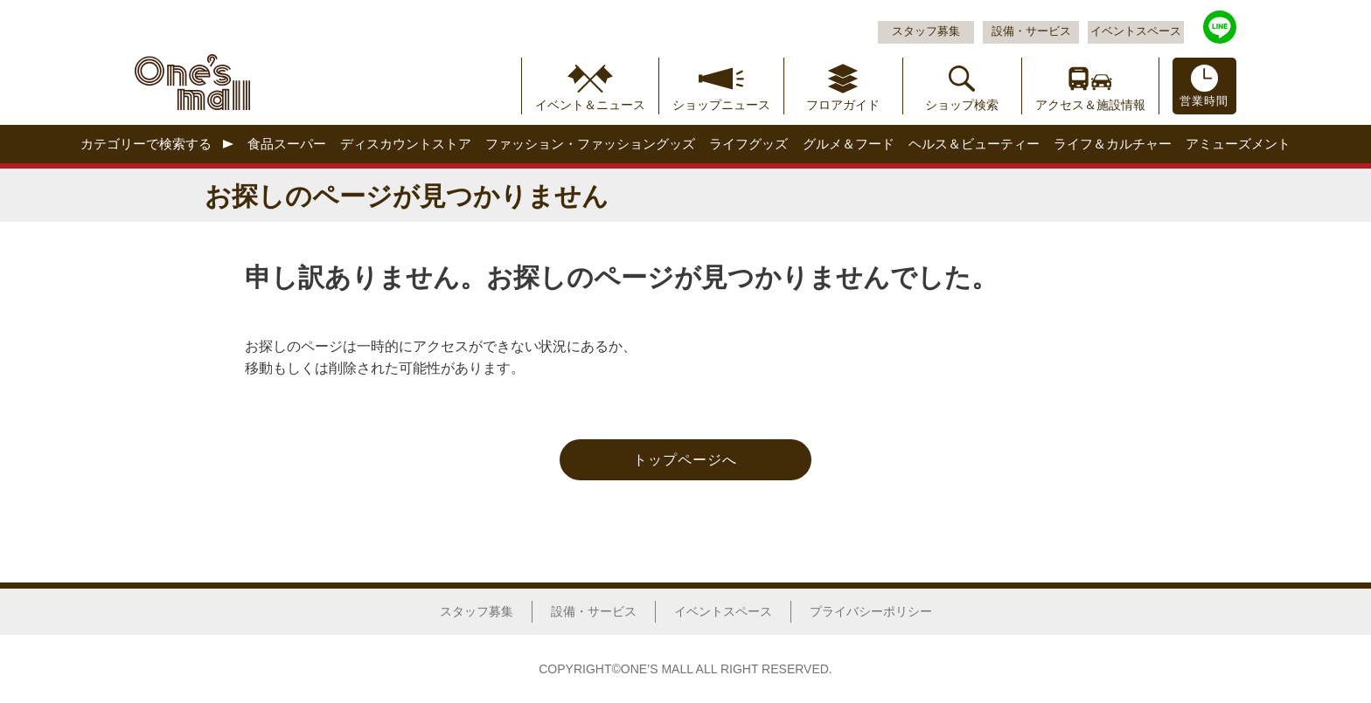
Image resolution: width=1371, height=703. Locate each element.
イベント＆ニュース (590, 105)
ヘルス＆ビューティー (974, 143)
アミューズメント (1238, 143)
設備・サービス (1031, 31)
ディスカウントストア (405, 143)
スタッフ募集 (926, 31)
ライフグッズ (748, 143)
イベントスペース (1135, 31)
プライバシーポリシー (871, 611)
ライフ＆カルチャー (1113, 143)
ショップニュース (721, 105)
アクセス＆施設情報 (1090, 105)
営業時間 (1204, 101)
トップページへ (685, 459)
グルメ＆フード (848, 143)
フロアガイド (843, 105)
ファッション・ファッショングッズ (590, 143)
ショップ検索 (962, 105)
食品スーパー (286, 143)
